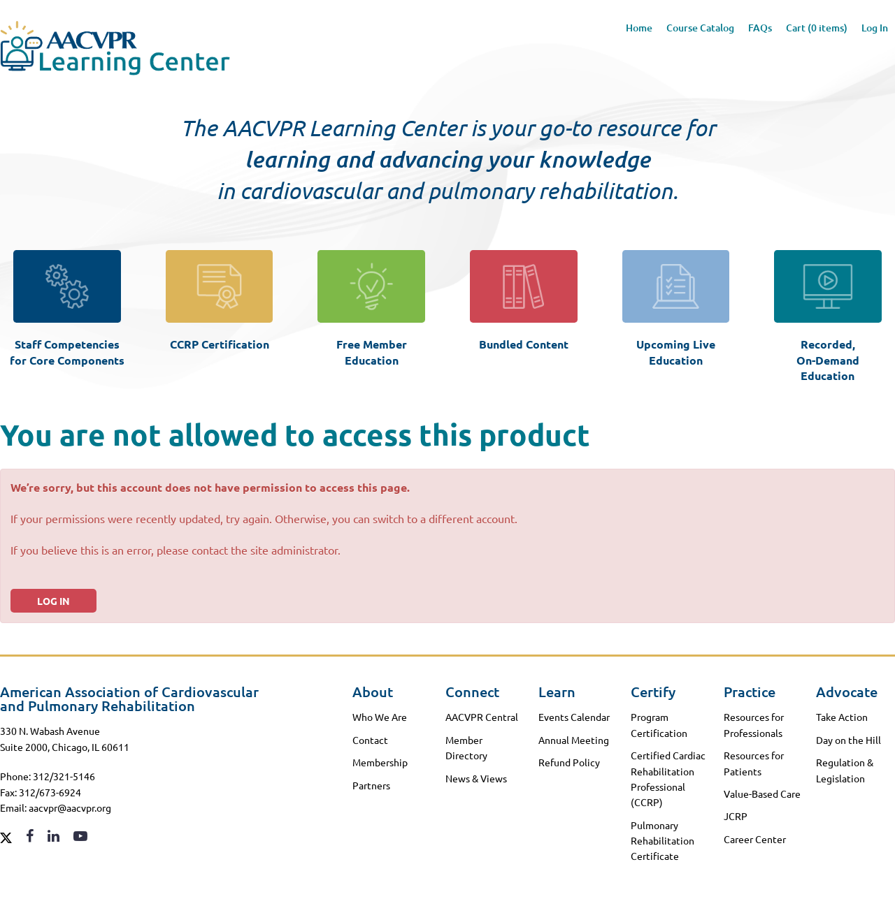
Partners (371, 785)
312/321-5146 (64, 776)
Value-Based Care (762, 793)
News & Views (476, 778)
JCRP (735, 816)
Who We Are (379, 716)
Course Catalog (700, 27)
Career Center (755, 839)
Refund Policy (569, 762)
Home (639, 27)
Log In (874, 27)
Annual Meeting (573, 739)
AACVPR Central (481, 716)
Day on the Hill (848, 739)
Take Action (842, 716)
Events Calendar (574, 716)
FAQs (760, 27)
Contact (370, 739)
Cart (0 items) (816, 27)
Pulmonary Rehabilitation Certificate (662, 841)
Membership (380, 762)
